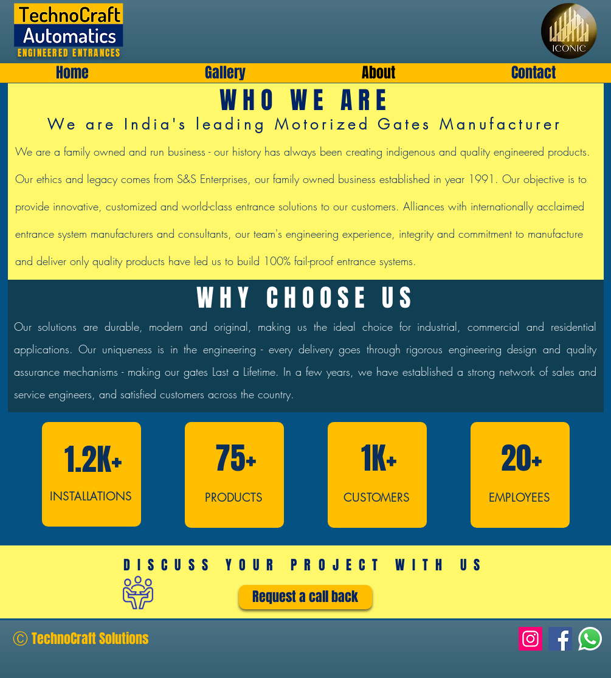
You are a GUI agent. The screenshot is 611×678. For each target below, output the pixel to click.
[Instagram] (530, 639)
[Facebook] (560, 639)
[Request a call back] (305, 597)
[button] (225, 73)
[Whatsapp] (590, 639)
